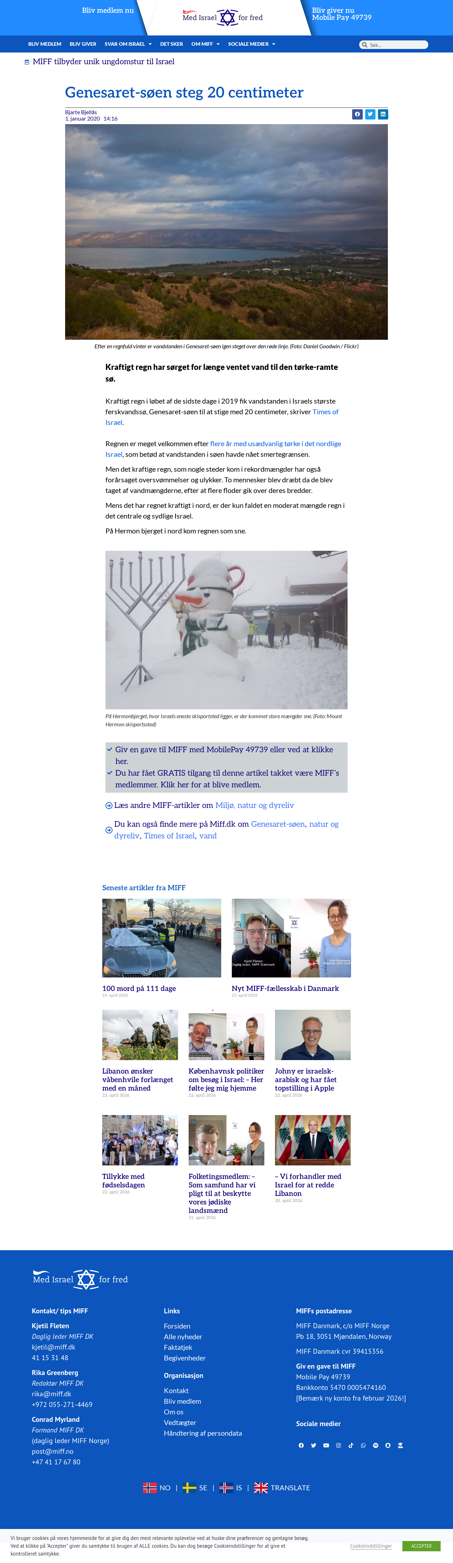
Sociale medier (251, 44)
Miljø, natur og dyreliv (255, 805)
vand (208, 836)
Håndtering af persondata (203, 1433)
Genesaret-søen (278, 824)
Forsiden (177, 1325)
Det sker (171, 44)
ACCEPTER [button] (421, 1546)
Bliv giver (83, 44)
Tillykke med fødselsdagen (123, 1181)
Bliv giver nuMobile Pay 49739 (342, 14)
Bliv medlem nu (108, 10)
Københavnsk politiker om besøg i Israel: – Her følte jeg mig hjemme (226, 1080)
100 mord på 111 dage (139, 989)
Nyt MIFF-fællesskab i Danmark (285, 989)
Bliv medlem (44, 44)
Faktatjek (178, 1347)
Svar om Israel (128, 44)
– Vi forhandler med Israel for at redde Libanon (308, 1185)
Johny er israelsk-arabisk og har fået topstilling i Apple (306, 1080)
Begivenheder (185, 1357)
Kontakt (176, 1390)
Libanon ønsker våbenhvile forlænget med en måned (137, 1080)
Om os (174, 1411)
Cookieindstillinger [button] (371, 1545)
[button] (357, 114)
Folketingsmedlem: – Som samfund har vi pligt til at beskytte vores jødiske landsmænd (222, 1194)
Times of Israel (169, 836)
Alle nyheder (183, 1336)
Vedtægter (180, 1422)
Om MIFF (205, 44)
